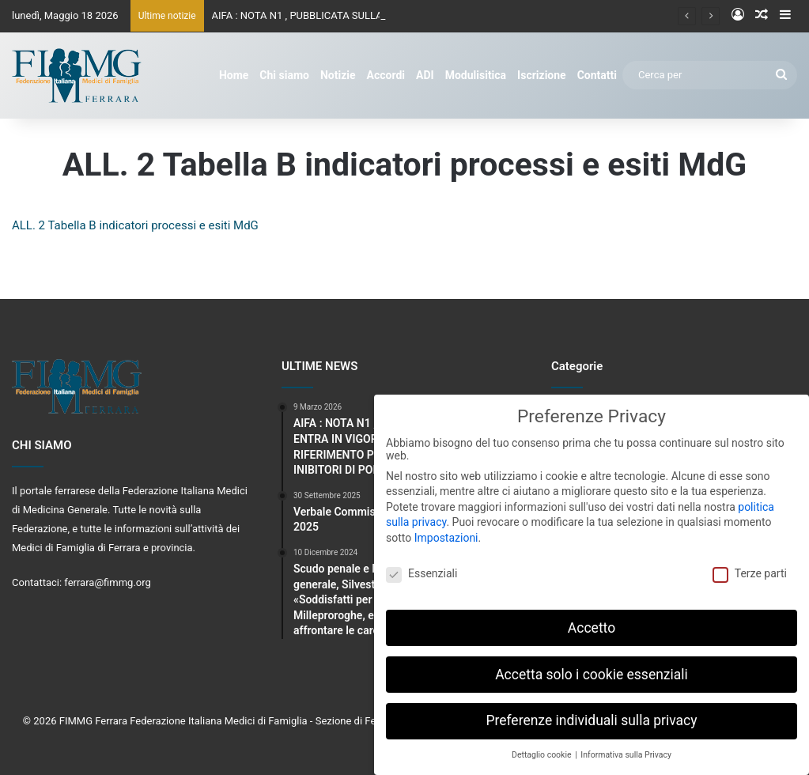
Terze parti (750, 567)
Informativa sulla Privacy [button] (625, 748)
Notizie (338, 75)
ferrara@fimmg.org (107, 582)
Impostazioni (446, 531)
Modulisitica (475, 75)
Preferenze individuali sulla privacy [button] (591, 715)
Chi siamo (284, 75)
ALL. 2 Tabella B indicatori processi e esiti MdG (135, 225)
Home (233, 75)
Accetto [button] (591, 621)
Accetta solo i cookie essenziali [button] (591, 668)
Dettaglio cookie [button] (542, 748)
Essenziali (421, 567)
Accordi (386, 75)
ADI (425, 75)
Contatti (597, 75)
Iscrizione (541, 75)
